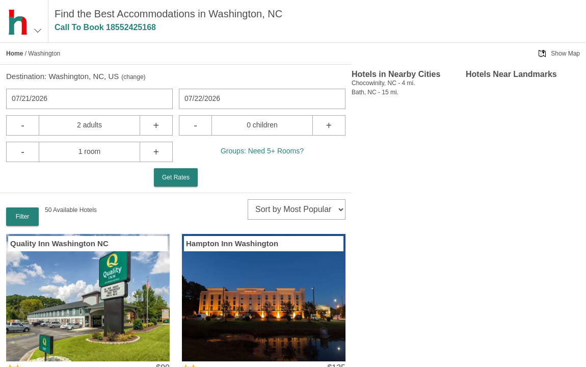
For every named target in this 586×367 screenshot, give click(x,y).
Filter (23, 216)
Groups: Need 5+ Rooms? (262, 151)
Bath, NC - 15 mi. (375, 92)
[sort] (296, 209)
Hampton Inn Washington (232, 243)
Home (14, 53)
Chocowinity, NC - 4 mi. (383, 83)
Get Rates (176, 177)
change (133, 77)
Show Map (565, 53)
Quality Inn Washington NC (59, 243)
